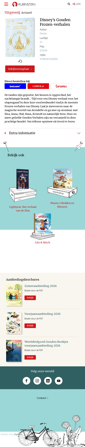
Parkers (18, 434)
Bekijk (30, 297)
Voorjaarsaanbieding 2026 (42, 314)
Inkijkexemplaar (18, 68)
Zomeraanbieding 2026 (41, 286)
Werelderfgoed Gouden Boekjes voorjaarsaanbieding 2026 (46, 343)
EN (78, 4)
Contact (41, 397)
